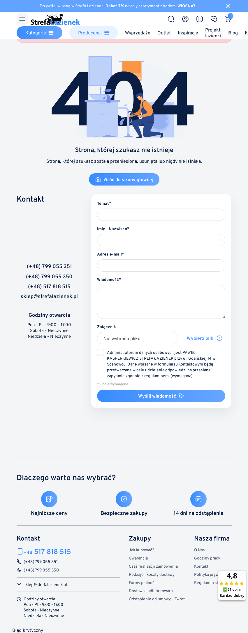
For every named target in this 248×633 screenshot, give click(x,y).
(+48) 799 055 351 (49, 266)
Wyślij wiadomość (161, 395)
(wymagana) (161, 364)
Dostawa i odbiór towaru (151, 590)
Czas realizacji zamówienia (153, 566)
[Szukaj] (171, 19)
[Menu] (22, 19)
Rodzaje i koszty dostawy (152, 574)
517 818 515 (47, 551)
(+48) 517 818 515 (49, 286)
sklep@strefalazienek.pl (49, 296)
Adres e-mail (109, 254)
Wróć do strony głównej (124, 179)
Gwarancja (138, 558)
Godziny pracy (207, 558)
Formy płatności (143, 582)
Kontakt (201, 566)
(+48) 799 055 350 (49, 276)
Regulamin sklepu (210, 582)
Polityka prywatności (213, 574)
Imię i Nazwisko (112, 228)
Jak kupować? (141, 550)
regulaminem (156, 376)
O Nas (199, 550)
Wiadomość (108, 279)
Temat (103, 203)
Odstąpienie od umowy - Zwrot (157, 599)
